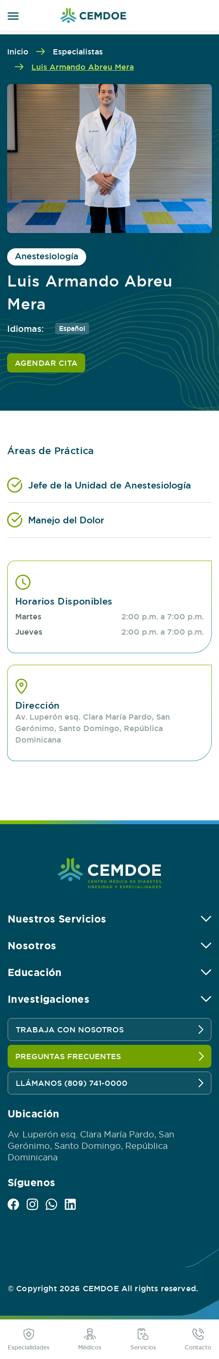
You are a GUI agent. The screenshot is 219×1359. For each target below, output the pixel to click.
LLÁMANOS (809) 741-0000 (109, 1083)
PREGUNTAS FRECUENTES (109, 1056)
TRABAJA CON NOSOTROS (109, 1029)
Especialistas (78, 51)
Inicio (18, 51)
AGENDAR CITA (46, 363)
